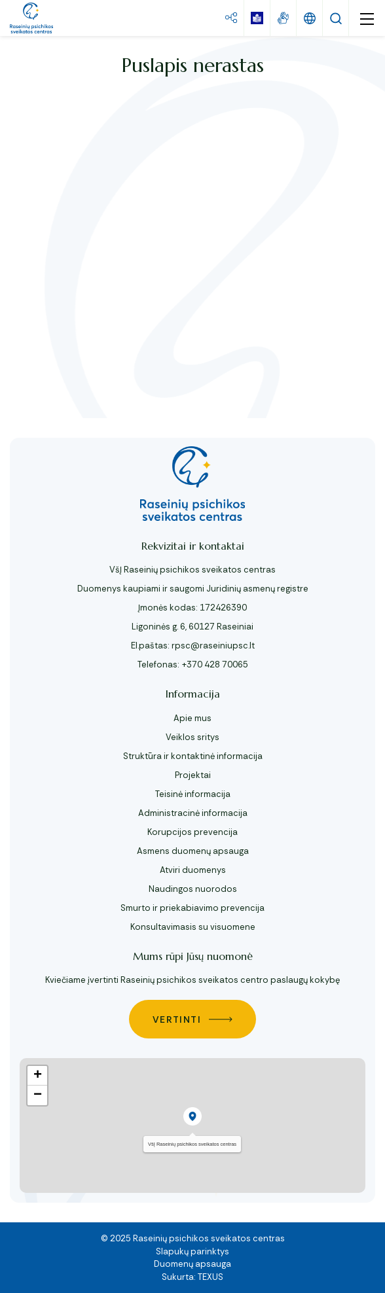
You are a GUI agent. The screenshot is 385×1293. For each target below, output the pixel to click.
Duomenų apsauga (192, 1263)
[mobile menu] (367, 18)
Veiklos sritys (192, 737)
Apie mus (192, 718)
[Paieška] (335, 18)
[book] (257, 18)
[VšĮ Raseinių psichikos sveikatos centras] (31, 18)
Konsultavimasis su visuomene (192, 927)
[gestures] (283, 18)
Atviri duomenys (193, 870)
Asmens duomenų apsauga (193, 851)
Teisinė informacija (192, 794)
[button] (192, 1116)
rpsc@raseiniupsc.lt (213, 645)
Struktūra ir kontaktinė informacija (193, 756)
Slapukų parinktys (192, 1251)
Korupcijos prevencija (192, 832)
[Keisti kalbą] (310, 18)
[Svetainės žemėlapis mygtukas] (231, 18)
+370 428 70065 (214, 664)
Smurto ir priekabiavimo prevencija (192, 908)
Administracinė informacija (193, 813)
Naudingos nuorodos (193, 889)
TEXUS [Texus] (210, 1277)
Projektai (193, 775)
